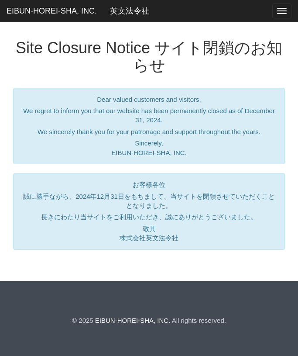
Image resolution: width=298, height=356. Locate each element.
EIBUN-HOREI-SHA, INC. (52, 11)
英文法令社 (129, 11)
